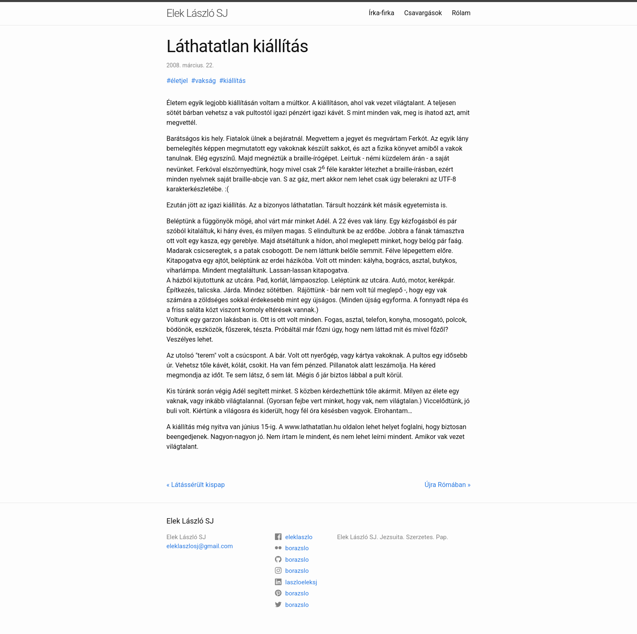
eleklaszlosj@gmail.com (199, 546)
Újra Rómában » (448, 485)
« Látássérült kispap (195, 485)
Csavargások (423, 13)
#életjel (177, 81)
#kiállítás (233, 81)
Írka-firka (381, 13)
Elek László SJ (197, 13)
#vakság (204, 81)
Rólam (461, 13)
